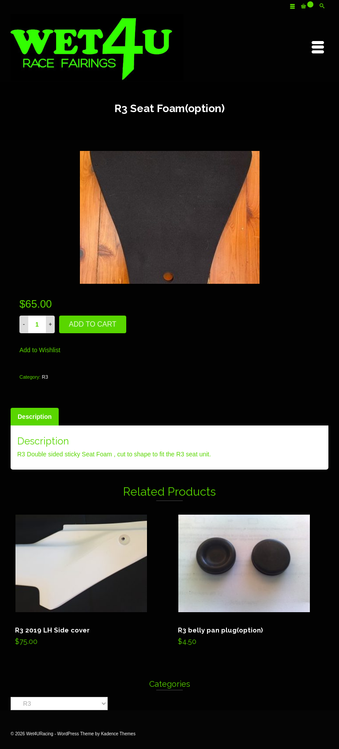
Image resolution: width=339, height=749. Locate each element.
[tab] (35, 416)
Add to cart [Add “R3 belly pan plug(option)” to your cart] (250, 582)
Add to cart (93, 324)
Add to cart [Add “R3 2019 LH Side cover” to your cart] (87, 582)
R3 (45, 377)
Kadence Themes (118, 733)
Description (35, 416)
